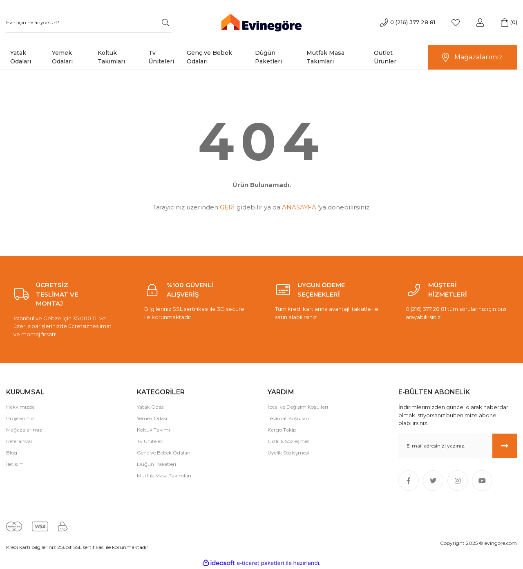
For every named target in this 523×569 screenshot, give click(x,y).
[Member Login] (480, 22)
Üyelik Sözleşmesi (288, 453)
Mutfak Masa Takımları (164, 475)
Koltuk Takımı (153, 430)
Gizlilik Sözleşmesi (289, 441)
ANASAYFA (299, 207)
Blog (11, 453)
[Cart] (504, 22)
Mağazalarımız (24, 430)
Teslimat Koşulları (288, 418)
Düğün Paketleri (156, 464)
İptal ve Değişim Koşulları (298, 407)
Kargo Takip (282, 430)
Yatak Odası (151, 407)
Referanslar (19, 441)
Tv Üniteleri (150, 441)
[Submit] (504, 446)
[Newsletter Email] (457, 446)
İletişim (15, 464)
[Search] (89, 22)
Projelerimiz (20, 418)
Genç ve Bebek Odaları (163, 453)
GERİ (227, 207)
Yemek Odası (152, 418)
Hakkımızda (20, 407)
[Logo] (261, 22)
